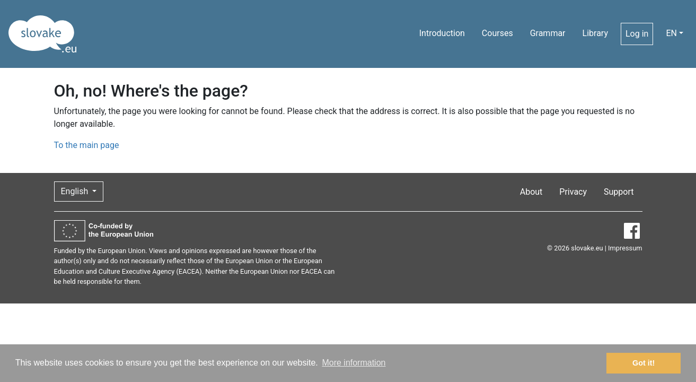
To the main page (86, 145)
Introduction (442, 33)
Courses (497, 33)
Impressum (625, 248)
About (531, 192)
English (76, 191)
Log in (636, 34)
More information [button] (353, 362)
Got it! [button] (643, 363)
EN (671, 33)
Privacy (573, 192)
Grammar (548, 33)
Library (595, 33)
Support (618, 192)
